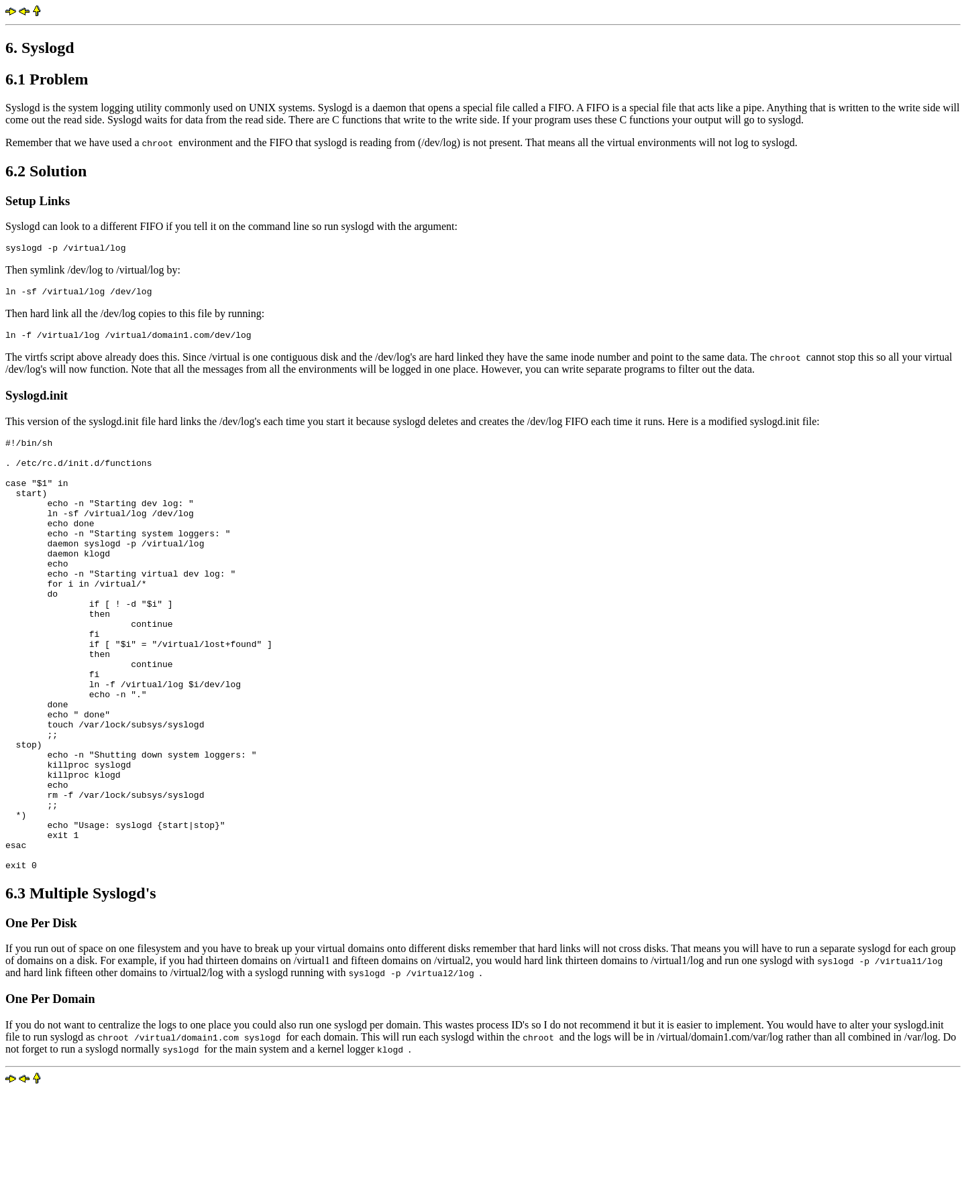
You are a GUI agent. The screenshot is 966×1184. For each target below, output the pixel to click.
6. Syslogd (39, 47)
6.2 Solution (46, 171)
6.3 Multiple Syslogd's (80, 985)
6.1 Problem (47, 79)
